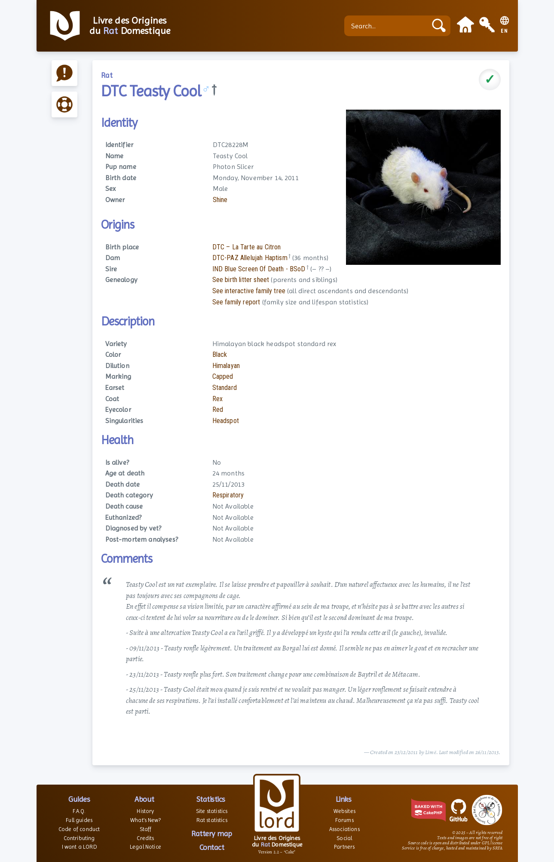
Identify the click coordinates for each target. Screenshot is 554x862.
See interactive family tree (248, 291)
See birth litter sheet (240, 280)
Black (219, 354)
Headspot (225, 421)
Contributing (79, 838)
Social (344, 838)
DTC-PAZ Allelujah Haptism (250, 258)
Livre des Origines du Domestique (130, 25)
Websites (344, 811)
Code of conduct (79, 829)
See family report (236, 302)
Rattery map (211, 833)
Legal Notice (145, 847)
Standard (224, 387)
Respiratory (228, 495)
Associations (344, 829)
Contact (211, 847)
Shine (220, 200)
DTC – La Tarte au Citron (246, 247)
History (145, 811)
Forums (344, 820)
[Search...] (387, 25)
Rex (217, 399)
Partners (344, 847)
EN (504, 31)
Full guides (79, 820)
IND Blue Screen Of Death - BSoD (259, 269)
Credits (145, 838)
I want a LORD (79, 847)
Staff (146, 829)
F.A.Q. (79, 811)
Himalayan (226, 366)
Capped (222, 376)
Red (217, 409)
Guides (79, 799)
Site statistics (211, 811)
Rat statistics (211, 820)
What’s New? (145, 820)
